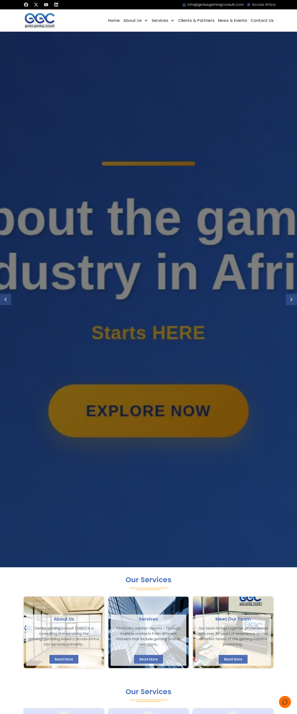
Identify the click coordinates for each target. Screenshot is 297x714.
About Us (135, 20)
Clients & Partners (196, 20)
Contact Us (262, 20)
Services (163, 20)
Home (114, 20)
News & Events (232, 20)
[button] (5, 299)
